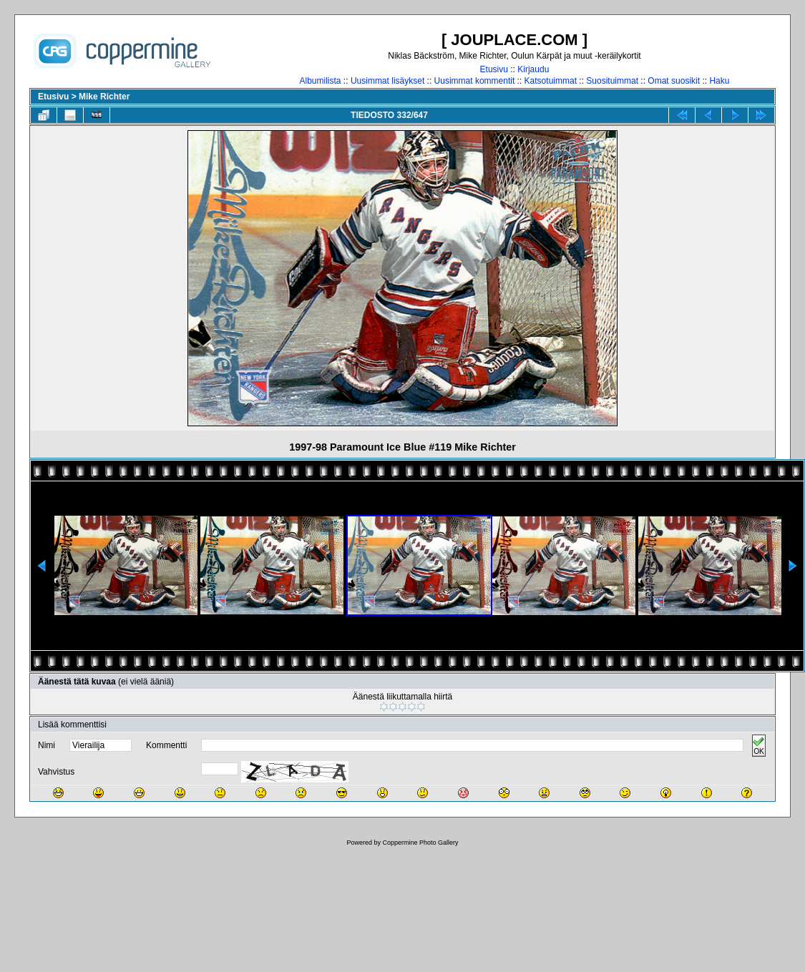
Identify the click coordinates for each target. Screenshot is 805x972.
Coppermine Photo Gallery (420, 842)
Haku (719, 81)
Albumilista (320, 81)
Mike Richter (104, 97)
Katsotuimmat (551, 81)
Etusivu (494, 69)
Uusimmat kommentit (474, 81)
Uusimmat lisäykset (387, 81)
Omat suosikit (674, 81)
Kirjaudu (533, 69)
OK (758, 745)
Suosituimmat (612, 81)
